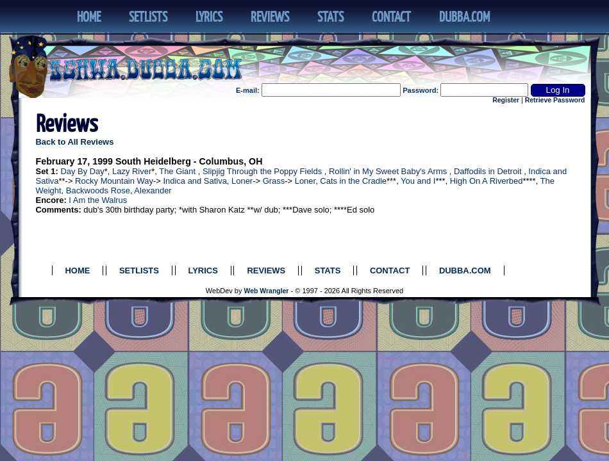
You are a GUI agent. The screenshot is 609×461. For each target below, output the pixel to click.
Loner (242, 181)
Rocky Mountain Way (114, 181)
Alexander (152, 190)
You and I (418, 181)
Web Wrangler (266, 291)
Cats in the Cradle (353, 181)
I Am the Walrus (98, 200)
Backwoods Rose (98, 190)
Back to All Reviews (75, 142)
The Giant (177, 171)
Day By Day (82, 171)
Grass (274, 181)
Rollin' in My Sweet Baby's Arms (388, 171)
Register (505, 100)
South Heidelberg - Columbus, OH (189, 161)
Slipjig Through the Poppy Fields (262, 171)
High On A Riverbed (486, 181)
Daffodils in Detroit (488, 171)
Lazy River (131, 171)
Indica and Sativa (194, 181)
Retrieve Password (555, 100)
